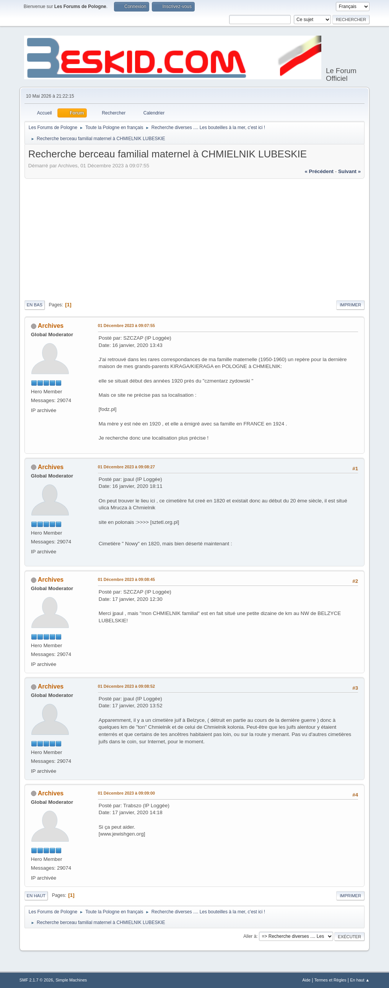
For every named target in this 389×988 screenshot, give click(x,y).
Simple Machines (71, 980)
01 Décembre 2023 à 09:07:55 (126, 325)
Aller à (249, 936)
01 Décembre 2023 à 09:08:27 (126, 467)
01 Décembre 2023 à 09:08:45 (126, 579)
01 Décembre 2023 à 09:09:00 (126, 793)
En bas (34, 305)
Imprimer (350, 305)
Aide (306, 980)
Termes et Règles (330, 980)
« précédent (319, 171)
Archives (51, 325)
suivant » (349, 171)
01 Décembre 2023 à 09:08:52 (126, 686)
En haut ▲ (359, 980)
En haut (36, 895)
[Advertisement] (194, 238)
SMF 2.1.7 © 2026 (36, 980)
